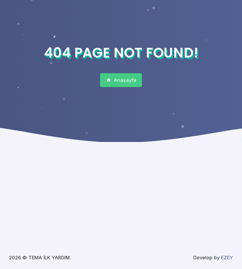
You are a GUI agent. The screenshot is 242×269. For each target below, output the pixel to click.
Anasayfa (121, 80)
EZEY (227, 257)
